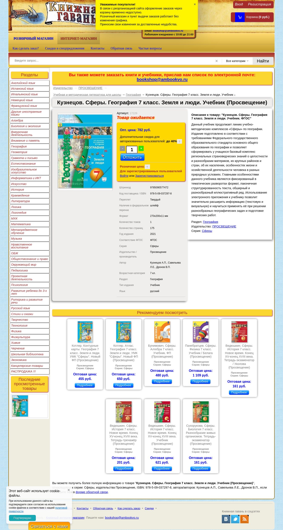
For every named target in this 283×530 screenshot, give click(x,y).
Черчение (18, 348)
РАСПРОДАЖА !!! (23, 371)
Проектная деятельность (21, 277)
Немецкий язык (22, 100)
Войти (124, 175)
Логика (16, 207)
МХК (14, 218)
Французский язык (24, 105)
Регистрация (259, 4)
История (17, 189)
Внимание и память (25, 140)
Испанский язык (22, 88)
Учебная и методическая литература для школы (87, 94)
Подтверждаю (22, 518)
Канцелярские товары (27, 365)
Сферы (207, 231)
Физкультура (20, 337)
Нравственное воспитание (21, 246)
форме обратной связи (92, 492)
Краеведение (20, 195)
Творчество (19, 319)
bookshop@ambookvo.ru (168, 30)
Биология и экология (26, 126)
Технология (19, 325)
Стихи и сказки (22, 314)
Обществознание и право (29, 259)
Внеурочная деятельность (21, 133)
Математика (21, 224)
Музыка (16, 238)
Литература (20, 201)
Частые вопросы (150, 48)
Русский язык (20, 308)
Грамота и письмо (24, 158)
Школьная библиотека (27, 354)
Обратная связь (121, 48)
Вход (239, 4)
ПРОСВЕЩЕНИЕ (90, 88)
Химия (15, 342)
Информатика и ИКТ (26, 178)
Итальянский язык (24, 94)
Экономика (19, 360)
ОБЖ (14, 253)
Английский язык (23, 83)
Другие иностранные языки (26, 113)
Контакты (98, 48)
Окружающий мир (23, 264)
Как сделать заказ (129, 508)
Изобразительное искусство (24, 171)
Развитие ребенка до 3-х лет (29, 292)
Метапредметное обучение (24, 231)
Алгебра (17, 120)
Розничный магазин (33, 38)
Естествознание (23, 163)
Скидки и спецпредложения (64, 48)
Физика (16, 331)
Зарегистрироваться (149, 175)
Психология (19, 285)
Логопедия (18, 212)
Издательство (62, 88)
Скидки (149, 508)
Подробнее (85, 385)
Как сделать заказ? (26, 48)
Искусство (18, 184)
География (19, 146)
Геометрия (19, 152)
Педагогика (19, 270)
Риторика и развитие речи (27, 301)
